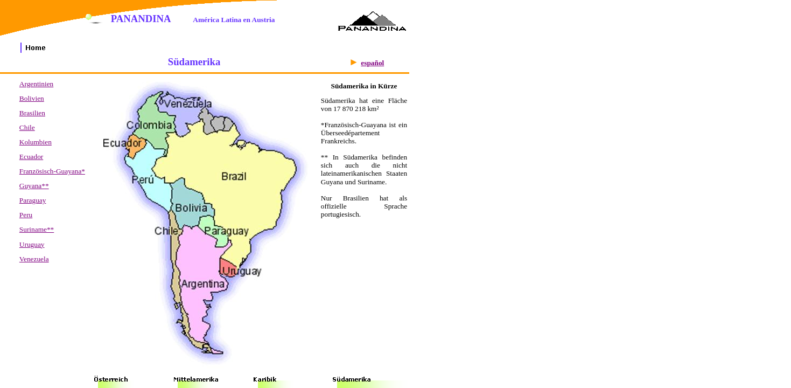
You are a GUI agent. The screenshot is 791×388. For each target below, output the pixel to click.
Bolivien (31, 98)
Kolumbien (35, 142)
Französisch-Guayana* (52, 171)
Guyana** (34, 186)
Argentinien (36, 84)
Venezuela (34, 259)
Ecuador (31, 157)
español (372, 63)
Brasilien (32, 113)
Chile (27, 127)
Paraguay (32, 200)
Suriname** (36, 229)
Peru (25, 215)
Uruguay (32, 244)
